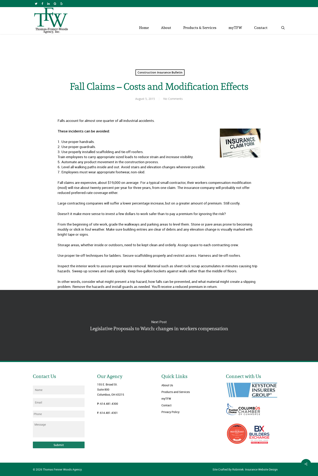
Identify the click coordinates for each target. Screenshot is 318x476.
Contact (166, 405)
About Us (167, 385)
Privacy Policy (170, 412)
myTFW (166, 398)
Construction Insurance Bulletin (160, 72)
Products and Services (175, 392)
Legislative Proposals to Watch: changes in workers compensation (159, 325)
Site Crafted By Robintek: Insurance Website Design (245, 469)
